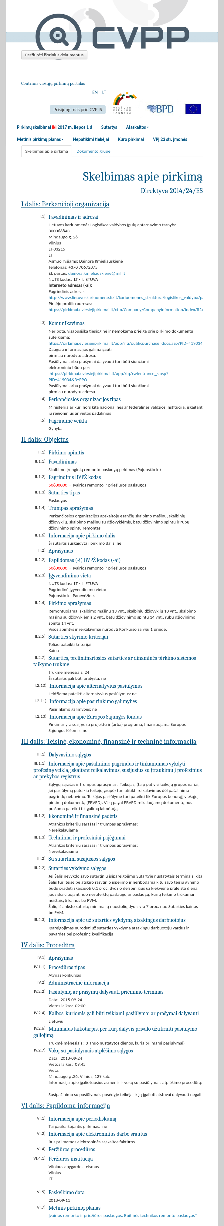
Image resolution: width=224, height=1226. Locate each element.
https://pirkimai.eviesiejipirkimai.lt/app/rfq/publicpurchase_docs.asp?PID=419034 (125, 343)
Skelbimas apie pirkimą (46, 151)
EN (95, 92)
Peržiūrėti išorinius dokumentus (54, 55)
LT (104, 92)
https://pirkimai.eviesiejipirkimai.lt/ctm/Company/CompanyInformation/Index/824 (126, 309)
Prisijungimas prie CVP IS (77, 109)
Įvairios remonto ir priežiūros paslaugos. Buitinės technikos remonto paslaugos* (123, 1215)
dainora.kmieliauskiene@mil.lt (96, 273)
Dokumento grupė (93, 151)
